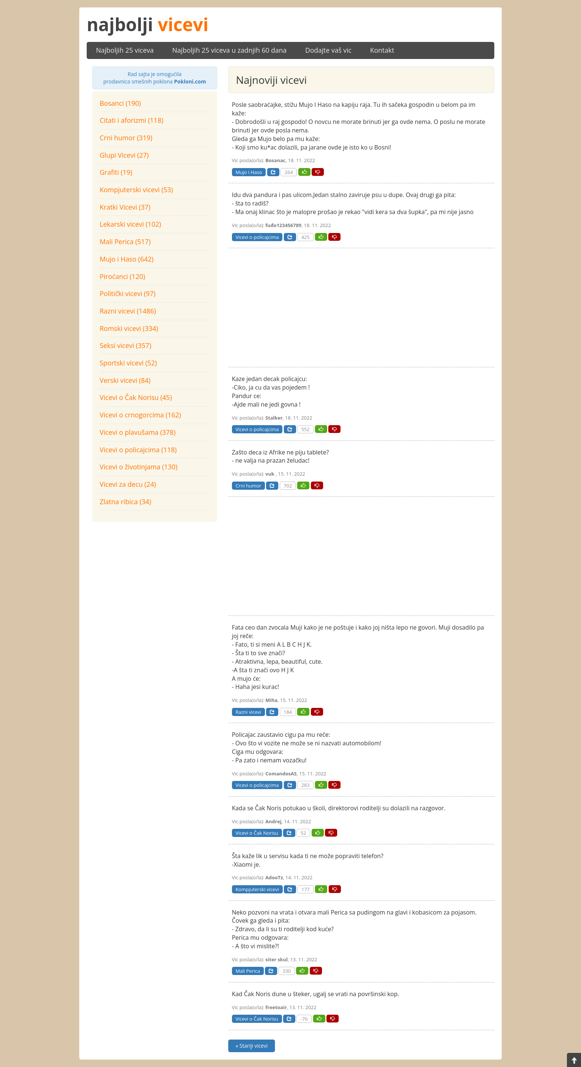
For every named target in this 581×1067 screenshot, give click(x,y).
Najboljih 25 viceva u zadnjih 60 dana (229, 50)
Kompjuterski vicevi (257, 889)
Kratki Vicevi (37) (125, 207)
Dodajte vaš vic (328, 50)
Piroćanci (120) (122, 276)
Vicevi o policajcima (257, 237)
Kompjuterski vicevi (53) (136, 189)
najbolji (148, 24)
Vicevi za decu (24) (128, 484)
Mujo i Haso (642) (126, 259)
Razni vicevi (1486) (128, 310)
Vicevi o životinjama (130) (138, 466)
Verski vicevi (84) (125, 380)
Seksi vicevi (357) (125, 345)
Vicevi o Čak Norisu (257, 833)
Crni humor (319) (126, 137)
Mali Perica (248, 971)
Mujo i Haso (249, 172)
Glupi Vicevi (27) (124, 155)
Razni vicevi (248, 712)
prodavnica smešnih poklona (154, 77)
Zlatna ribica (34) (125, 501)
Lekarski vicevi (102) (130, 224)
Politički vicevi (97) (128, 293)
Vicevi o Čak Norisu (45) (136, 397)
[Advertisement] (154, 577)
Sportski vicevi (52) (128, 362)
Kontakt (382, 50)
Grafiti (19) (116, 172)
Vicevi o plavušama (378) (138, 432)
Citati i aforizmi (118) (131, 120)
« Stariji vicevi (252, 1045)
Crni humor (248, 485)
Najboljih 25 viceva (125, 50)
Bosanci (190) (120, 103)
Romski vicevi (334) (129, 328)
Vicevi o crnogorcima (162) (140, 414)
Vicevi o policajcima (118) (138, 449)
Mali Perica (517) (125, 241)
